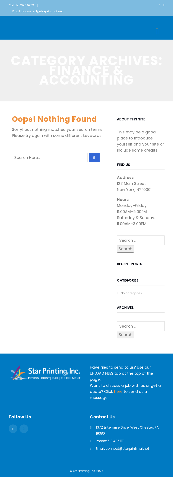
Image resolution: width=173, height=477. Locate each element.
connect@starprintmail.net (44, 11)
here (118, 391)
